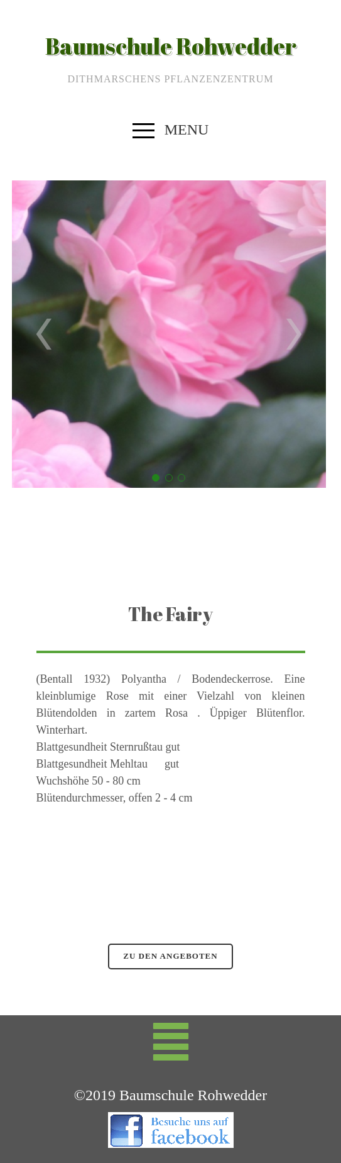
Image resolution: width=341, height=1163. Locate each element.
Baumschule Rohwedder (170, 46)
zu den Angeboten (170, 956)
